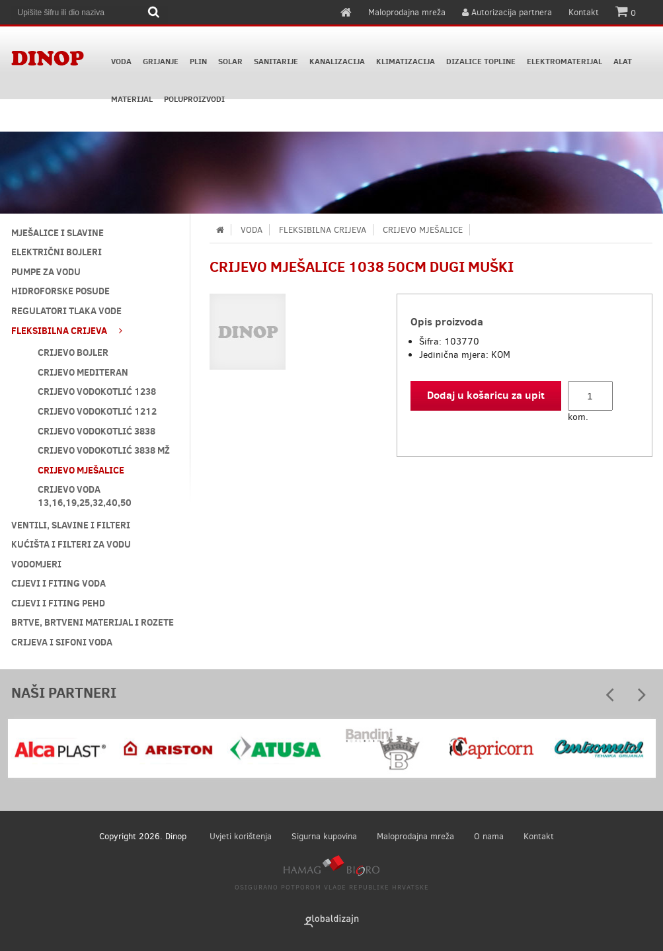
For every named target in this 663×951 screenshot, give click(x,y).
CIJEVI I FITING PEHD (58, 603)
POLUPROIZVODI (194, 99)
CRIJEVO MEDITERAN (83, 372)
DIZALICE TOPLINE (481, 61)
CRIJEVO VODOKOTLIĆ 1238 (97, 391)
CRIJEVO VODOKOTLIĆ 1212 (97, 411)
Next (642, 699)
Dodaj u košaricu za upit (486, 395)
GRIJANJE (160, 61)
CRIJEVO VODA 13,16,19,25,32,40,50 (85, 496)
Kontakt (583, 12)
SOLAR (230, 61)
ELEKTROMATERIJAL (564, 61)
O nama (489, 836)
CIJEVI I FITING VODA (58, 583)
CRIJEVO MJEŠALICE (81, 470)
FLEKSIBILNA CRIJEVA (66, 330)
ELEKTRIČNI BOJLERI (56, 252)
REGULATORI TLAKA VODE (66, 310)
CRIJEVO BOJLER (73, 352)
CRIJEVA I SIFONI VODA (61, 642)
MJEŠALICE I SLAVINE (57, 232)
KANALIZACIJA (337, 61)
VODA (121, 61)
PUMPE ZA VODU (46, 271)
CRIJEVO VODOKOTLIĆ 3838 (96, 431)
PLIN (198, 61)
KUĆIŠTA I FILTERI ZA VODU (71, 544)
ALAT (622, 61)
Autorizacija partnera (507, 12)
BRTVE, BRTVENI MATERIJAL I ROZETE (92, 622)
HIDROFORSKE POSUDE (60, 291)
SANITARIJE (276, 61)
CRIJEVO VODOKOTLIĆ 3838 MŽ (104, 450)
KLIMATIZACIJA (405, 61)
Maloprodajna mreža (407, 12)
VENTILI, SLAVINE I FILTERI (70, 525)
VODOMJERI (36, 564)
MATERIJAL (132, 99)
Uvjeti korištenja (241, 836)
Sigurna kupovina (324, 836)
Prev (610, 699)
